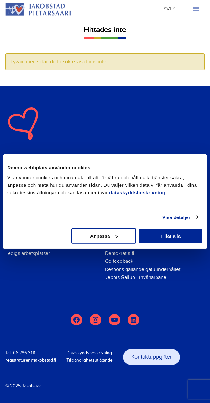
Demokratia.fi (119, 253)
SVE (168, 9)
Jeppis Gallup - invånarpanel (136, 277)
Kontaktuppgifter (151, 357)
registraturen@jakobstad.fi (30, 360)
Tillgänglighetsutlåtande (89, 360)
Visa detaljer (176, 217)
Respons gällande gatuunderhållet (143, 269)
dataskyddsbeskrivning (137, 192)
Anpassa (104, 236)
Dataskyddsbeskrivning (89, 353)
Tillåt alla (170, 236)
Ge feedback (119, 261)
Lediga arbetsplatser (27, 253)
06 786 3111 (24, 353)
